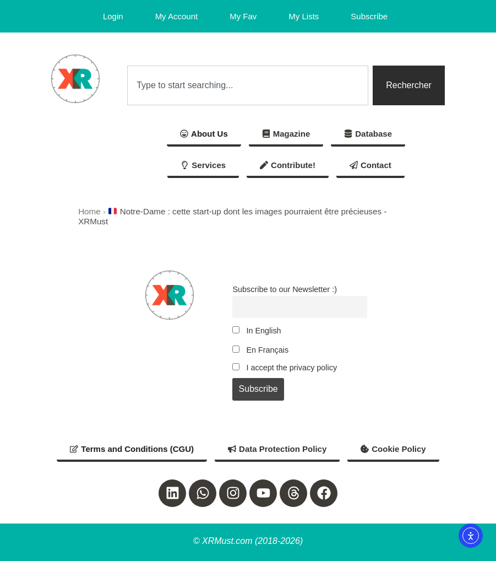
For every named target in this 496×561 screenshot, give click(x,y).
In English (256, 330)
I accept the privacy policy (284, 367)
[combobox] (247, 85)
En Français (260, 350)
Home (89, 211)
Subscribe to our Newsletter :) (284, 289)
